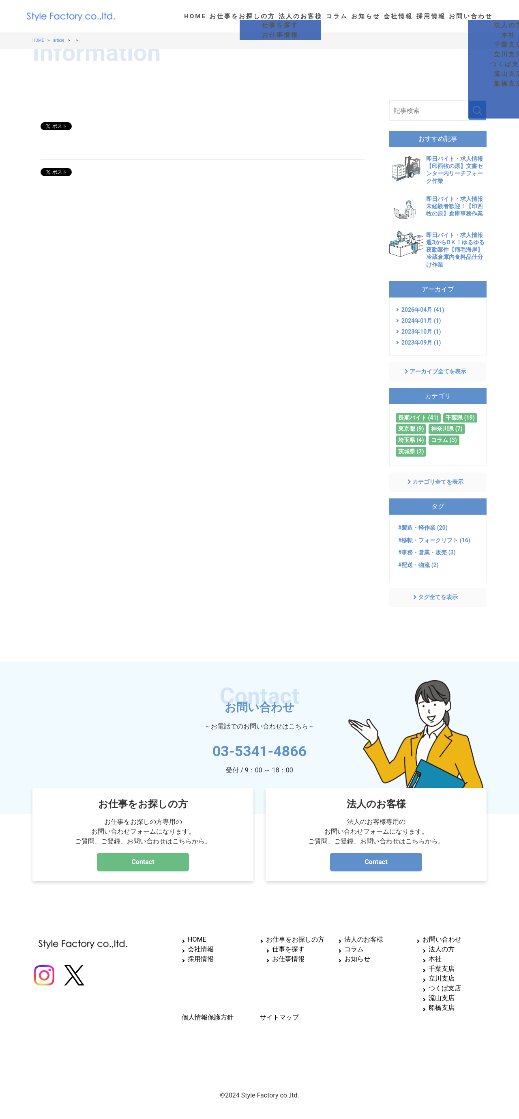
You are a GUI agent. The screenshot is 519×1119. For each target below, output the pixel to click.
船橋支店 (442, 1007)
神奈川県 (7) (446, 428)
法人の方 (442, 949)
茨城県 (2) (411, 451)
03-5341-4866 (259, 748)
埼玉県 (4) (411, 440)
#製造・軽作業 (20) (423, 527)
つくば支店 (445, 988)
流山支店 (442, 998)
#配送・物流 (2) (418, 565)
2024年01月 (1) (421, 320)
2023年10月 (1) (421, 331)
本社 (435, 959)
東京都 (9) (411, 428)
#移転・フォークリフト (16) (434, 540)
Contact (142, 862)
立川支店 (442, 978)
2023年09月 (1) (421, 342)
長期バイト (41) (418, 417)
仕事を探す (288, 949)
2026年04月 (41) (422, 309)
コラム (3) (444, 440)
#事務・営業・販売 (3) (427, 552)
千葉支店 (442, 968)
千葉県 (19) (460, 417)
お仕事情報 (288, 959)
